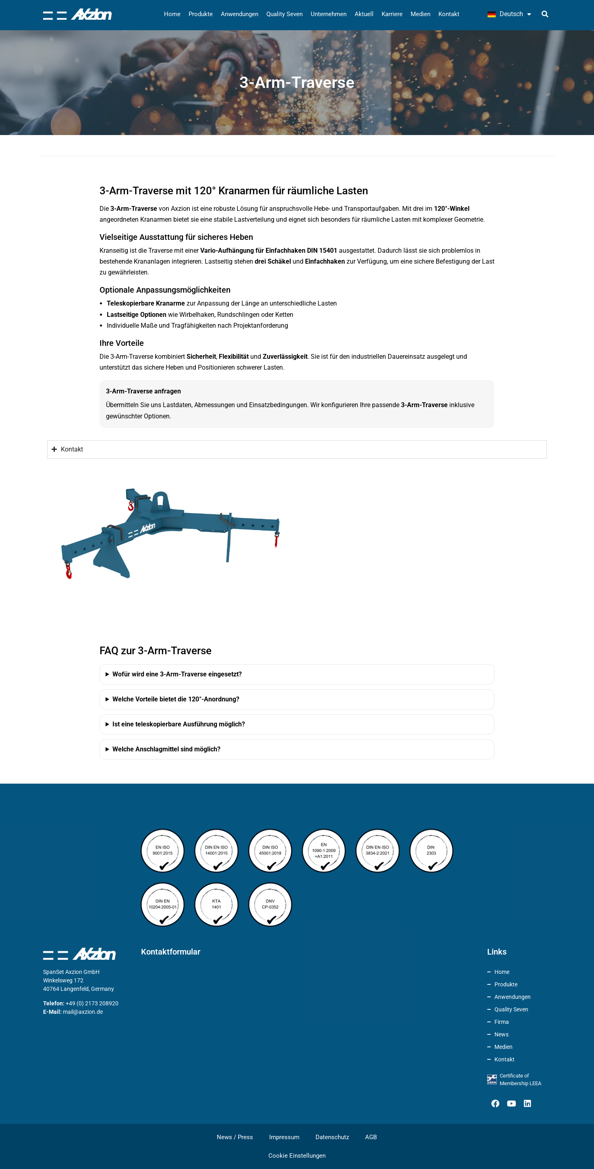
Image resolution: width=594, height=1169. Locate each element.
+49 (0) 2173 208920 (92, 1003)
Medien (420, 14)
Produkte (201, 14)
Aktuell (364, 14)
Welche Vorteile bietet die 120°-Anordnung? (175, 699)
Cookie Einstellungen (297, 1155)
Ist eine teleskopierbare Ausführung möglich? (178, 724)
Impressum (284, 1137)
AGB (371, 1137)
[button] (545, 14)
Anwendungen (239, 14)
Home (172, 14)
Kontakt (448, 14)
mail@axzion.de (83, 1012)
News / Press (235, 1137)
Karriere (392, 14)
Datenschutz (332, 1137)
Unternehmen (329, 14)
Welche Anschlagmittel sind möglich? (166, 749)
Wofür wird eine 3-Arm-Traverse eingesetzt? (177, 674)
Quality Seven (284, 14)
